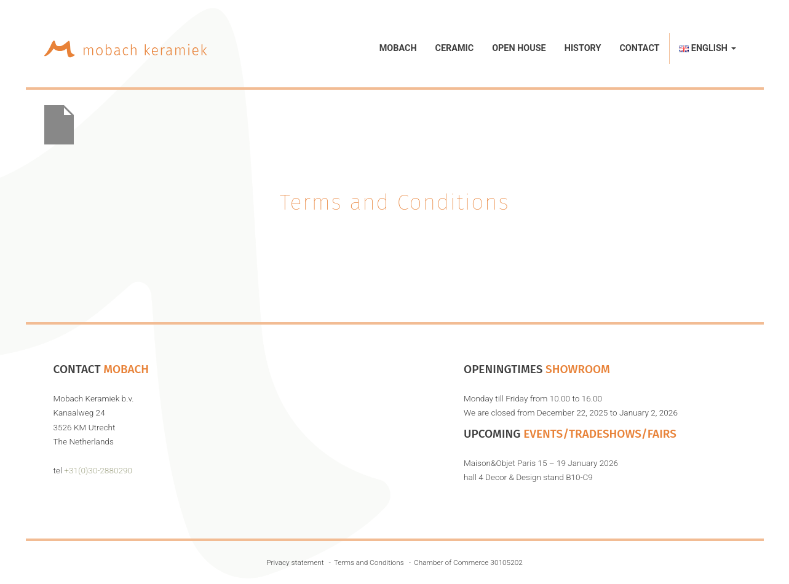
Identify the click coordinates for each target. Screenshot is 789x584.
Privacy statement (294, 562)
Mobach (398, 48)
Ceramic (454, 48)
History (583, 48)
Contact (639, 48)
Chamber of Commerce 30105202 (468, 562)
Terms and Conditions (369, 562)
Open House (519, 48)
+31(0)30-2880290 (98, 470)
